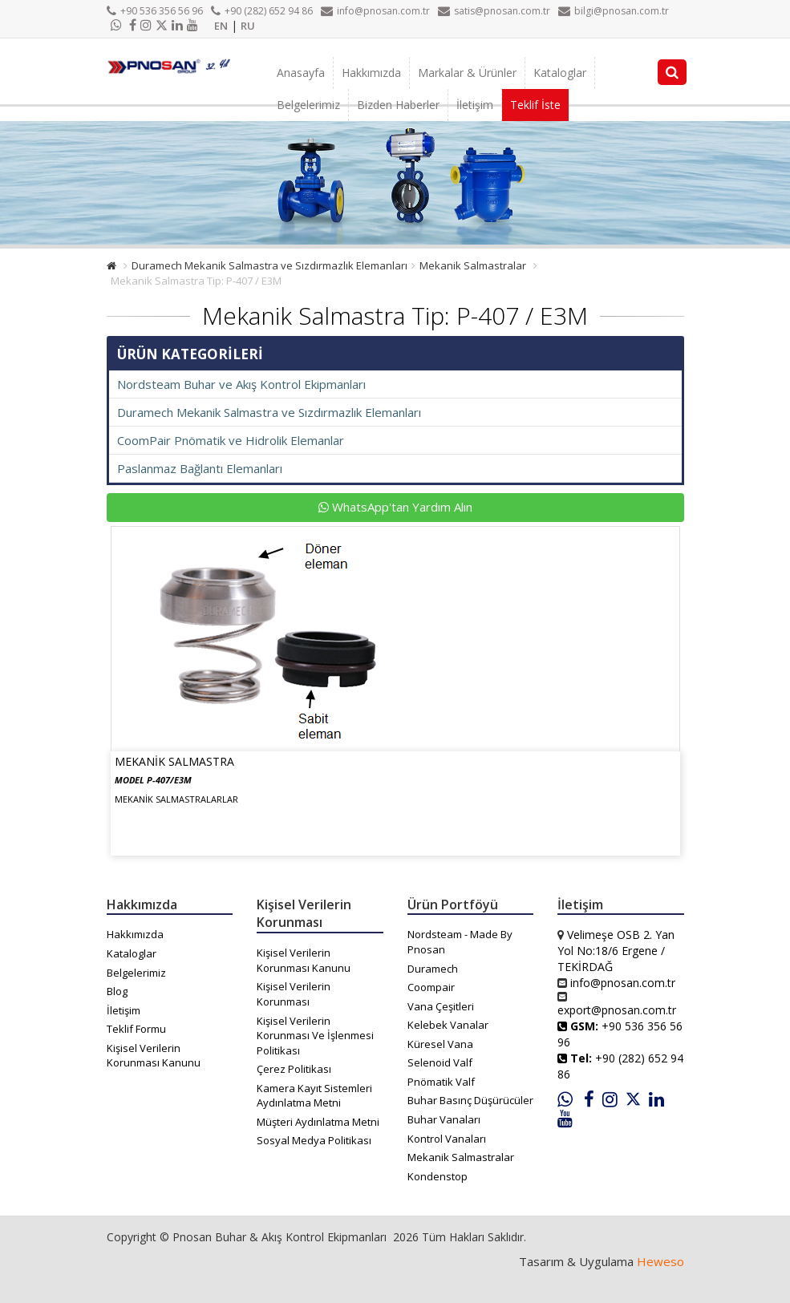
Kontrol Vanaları (446, 1138)
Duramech (432, 968)
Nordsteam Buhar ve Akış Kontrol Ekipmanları (241, 384)
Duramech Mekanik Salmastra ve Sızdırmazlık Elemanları (269, 265)
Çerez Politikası (294, 1069)
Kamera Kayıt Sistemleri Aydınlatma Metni (314, 1096)
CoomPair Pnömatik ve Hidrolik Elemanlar (230, 440)
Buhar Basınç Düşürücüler (470, 1100)
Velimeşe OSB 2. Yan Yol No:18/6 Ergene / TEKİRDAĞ (616, 950)
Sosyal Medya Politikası (314, 1140)
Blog (117, 991)
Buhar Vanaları (443, 1119)
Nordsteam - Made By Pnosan (459, 942)
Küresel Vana (440, 1044)
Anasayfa (301, 72)
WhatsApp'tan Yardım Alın (395, 507)
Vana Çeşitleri (440, 1006)
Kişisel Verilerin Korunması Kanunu (154, 1055)
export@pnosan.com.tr (616, 1010)
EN (221, 25)
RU (248, 25)
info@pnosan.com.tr (375, 11)
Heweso (660, 1261)
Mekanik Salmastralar (472, 265)
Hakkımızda (371, 72)
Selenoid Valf (439, 1062)
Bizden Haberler (398, 104)
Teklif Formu (136, 1029)
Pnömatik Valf (441, 1081)
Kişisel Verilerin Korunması (293, 994)
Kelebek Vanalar (447, 1025)
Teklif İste (535, 104)
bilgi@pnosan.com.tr (613, 11)
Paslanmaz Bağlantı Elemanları (199, 468)
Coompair (431, 987)
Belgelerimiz (308, 104)
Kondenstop (437, 1176)
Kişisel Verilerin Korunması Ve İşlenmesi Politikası (315, 1036)
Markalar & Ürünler (467, 72)
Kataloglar (559, 72)
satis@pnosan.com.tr (494, 11)
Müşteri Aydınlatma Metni (318, 1122)
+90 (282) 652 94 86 (262, 11)
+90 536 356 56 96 (155, 11)
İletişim (474, 104)
